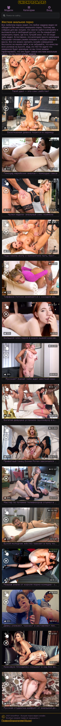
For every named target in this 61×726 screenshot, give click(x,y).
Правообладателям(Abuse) (17, 720)
